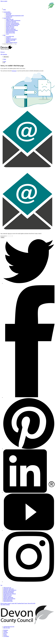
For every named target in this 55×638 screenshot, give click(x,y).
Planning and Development (9, 598)
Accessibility (6, 636)
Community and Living (8, 588)
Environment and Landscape (9, 593)
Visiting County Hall (10, 40)
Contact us (8, 37)
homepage (14, 70)
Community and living (11, 21)
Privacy (5, 633)
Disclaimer (5, 630)
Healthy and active (10, 26)
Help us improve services (11, 42)
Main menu (6, 56)
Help (4, 35)
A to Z (7, 34)
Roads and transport (10, 31)
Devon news (8, 13)
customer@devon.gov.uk (8, 626)
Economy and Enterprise (8, 591)
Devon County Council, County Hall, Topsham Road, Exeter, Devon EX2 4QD (18, 603)
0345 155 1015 (6, 627)
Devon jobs (8, 14)
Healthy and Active (7, 594)
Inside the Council (10, 27)
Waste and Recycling (8, 601)
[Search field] (9, 44)
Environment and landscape (12, 25)
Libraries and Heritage (8, 597)
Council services (7, 18)
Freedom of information (11, 38)
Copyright (5, 632)
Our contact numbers (5, 604)
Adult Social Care (7, 587)
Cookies (5, 631)
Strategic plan (9, 16)
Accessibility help (10, 36)
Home (4, 59)
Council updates (6, 11)
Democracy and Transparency (9, 590)
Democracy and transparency (12, 23)
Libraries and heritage (11, 29)
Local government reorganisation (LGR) (15, 15)
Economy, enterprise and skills (12, 24)
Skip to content (4, 1)
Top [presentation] (1, 585)
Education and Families (8, 592)
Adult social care (9, 19)
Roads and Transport (7, 599)
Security (5, 635)
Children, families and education (13, 20)
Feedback (8, 41)
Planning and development (12, 30)
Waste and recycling (10, 32)
